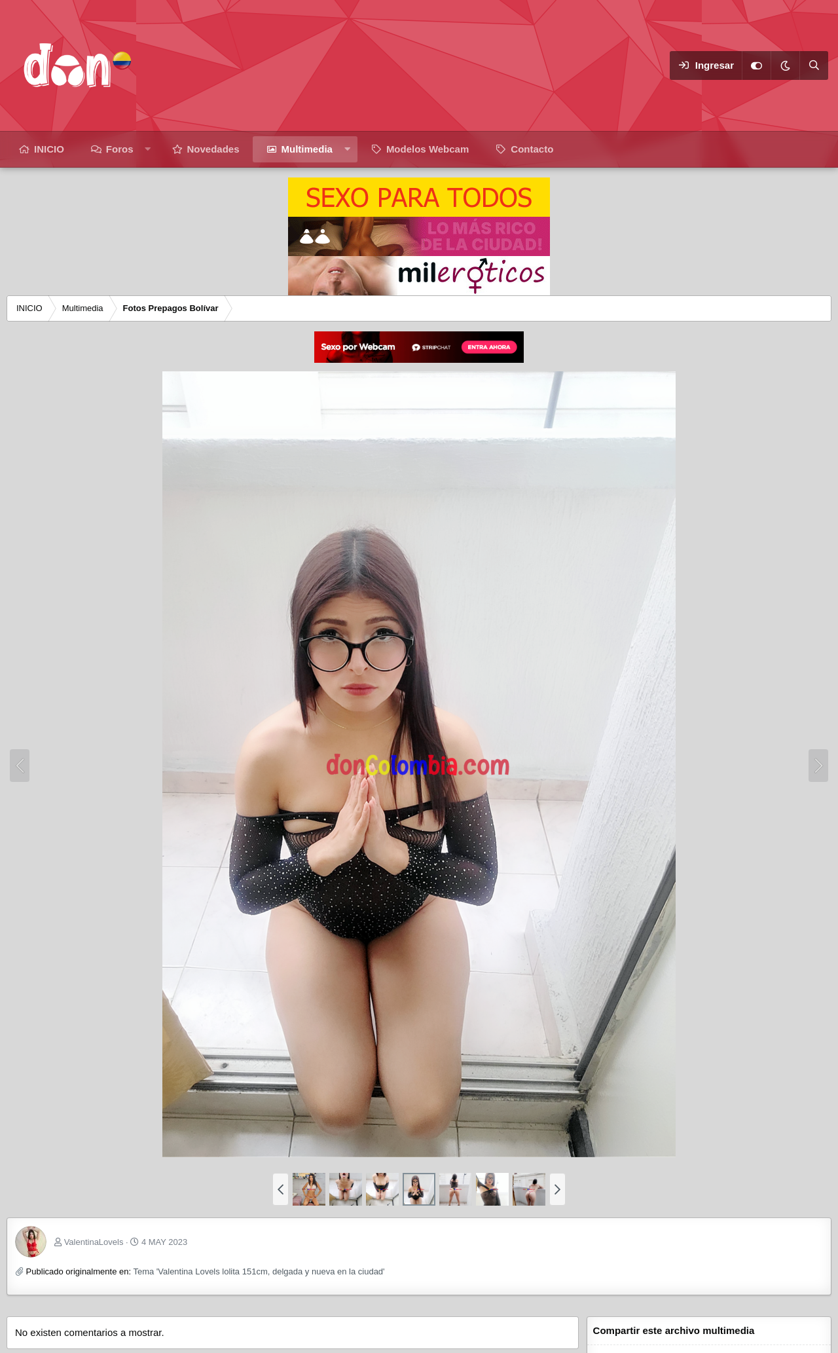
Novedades (213, 149)
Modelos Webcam (427, 149)
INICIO (49, 149)
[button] (147, 149)
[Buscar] (813, 65)
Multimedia (307, 149)
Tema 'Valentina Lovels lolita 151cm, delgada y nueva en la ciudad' (258, 1271)
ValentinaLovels (94, 1242)
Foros (120, 149)
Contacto (532, 149)
